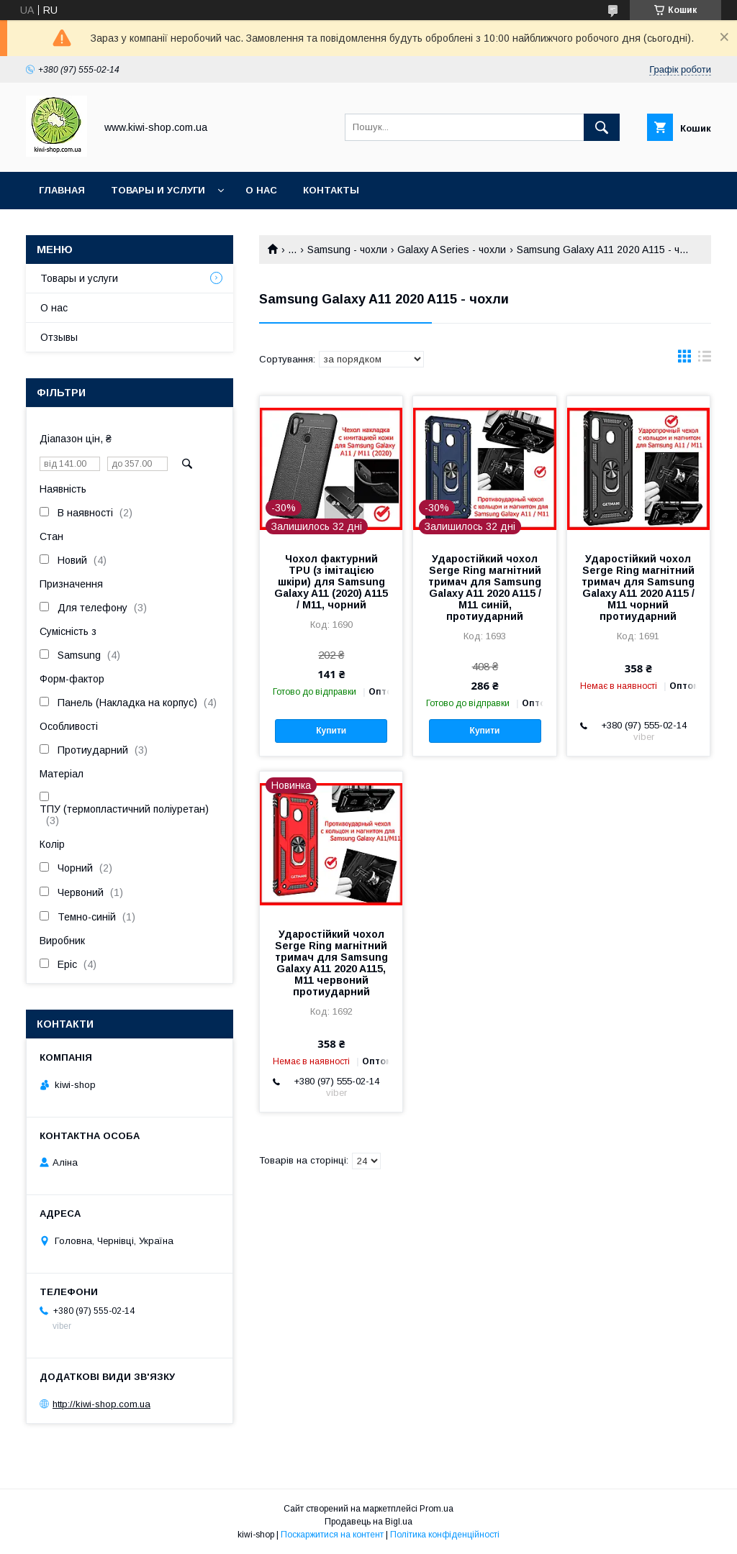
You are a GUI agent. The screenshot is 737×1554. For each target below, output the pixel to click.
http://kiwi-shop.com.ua (101, 1404)
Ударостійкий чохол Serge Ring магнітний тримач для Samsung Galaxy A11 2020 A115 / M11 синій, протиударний (484, 587)
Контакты (331, 190)
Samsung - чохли (347, 249)
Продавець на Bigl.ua (368, 1522)
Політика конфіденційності (444, 1535)
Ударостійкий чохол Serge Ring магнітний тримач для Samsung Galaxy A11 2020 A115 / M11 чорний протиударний (638, 587)
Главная (62, 190)
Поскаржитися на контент (332, 1535)
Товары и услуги (158, 190)
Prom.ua (436, 1509)
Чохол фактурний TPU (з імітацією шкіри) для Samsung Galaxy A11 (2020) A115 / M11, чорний (331, 582)
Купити (331, 731)
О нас (261, 190)
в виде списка (704, 359)
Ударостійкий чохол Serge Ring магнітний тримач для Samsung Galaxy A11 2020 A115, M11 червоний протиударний (331, 962)
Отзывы (59, 337)
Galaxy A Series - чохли (451, 249)
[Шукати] (602, 127)
